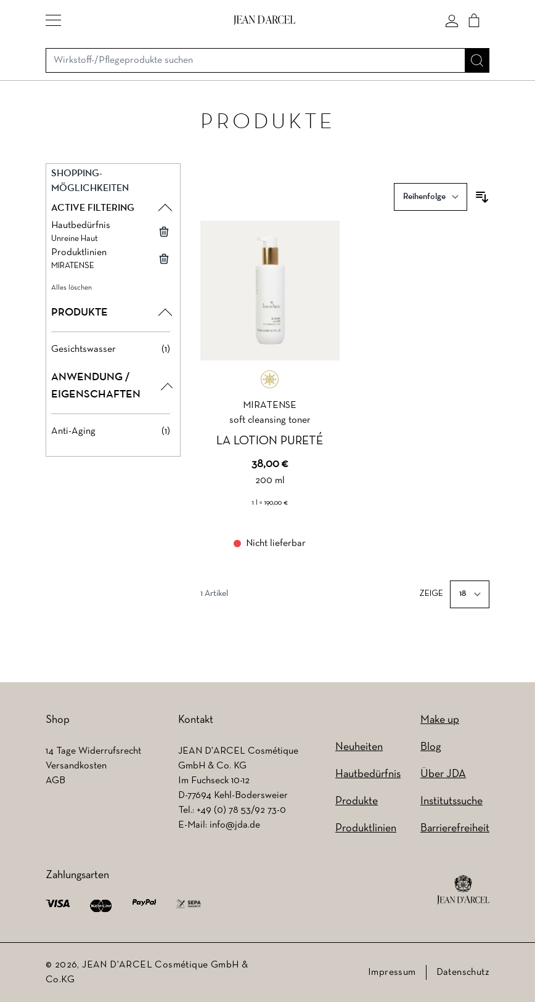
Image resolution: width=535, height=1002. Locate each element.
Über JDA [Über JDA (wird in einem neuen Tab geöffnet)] (443, 774)
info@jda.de (235, 825)
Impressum (392, 972)
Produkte (356, 801)
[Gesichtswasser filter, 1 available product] (110, 349)
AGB (55, 780)
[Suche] (477, 60)
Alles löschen (71, 288)
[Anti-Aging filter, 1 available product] (110, 431)
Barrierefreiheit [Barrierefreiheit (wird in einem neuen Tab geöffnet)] (454, 828)
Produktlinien (365, 828)
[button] (53, 20)
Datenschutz (462, 972)
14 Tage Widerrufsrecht (93, 751)
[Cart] (474, 20)
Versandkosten (76, 766)
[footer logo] (463, 890)
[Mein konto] (452, 20)
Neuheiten (359, 747)
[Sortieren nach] (430, 197)
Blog (430, 747)
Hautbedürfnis (368, 774)
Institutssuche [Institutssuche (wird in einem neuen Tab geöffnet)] (451, 801)
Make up (439, 720)
